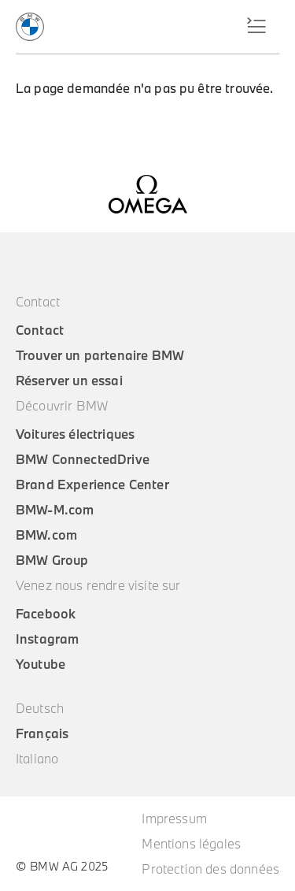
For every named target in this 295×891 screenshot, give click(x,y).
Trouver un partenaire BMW (100, 355)
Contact (40, 330)
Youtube (40, 664)
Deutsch (40, 708)
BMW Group (52, 560)
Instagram (47, 639)
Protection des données (210, 869)
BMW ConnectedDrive (82, 459)
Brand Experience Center (92, 484)
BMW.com (46, 535)
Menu (252, 27)
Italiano (37, 758)
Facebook (46, 613)
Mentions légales (191, 843)
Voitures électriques (75, 434)
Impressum (174, 818)
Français (42, 733)
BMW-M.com (55, 509)
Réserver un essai (69, 380)
